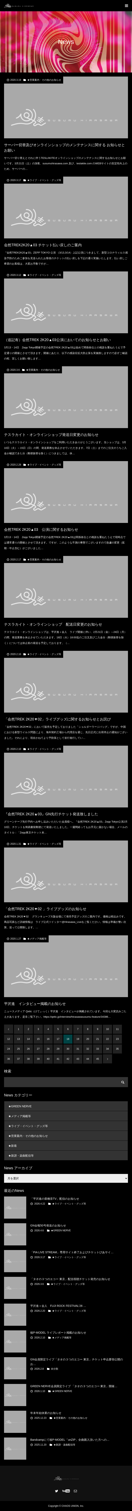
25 (18, 1048)
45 (97, 1059)
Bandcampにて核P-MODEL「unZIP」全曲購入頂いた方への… (69, 1439)
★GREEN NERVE (20, 1106)
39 (38, 1059)
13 (18, 1039)
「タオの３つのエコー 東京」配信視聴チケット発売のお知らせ (70, 1279)
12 (8, 1039)
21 (97, 1039)
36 (8, 1059)
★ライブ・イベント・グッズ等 (44, 180)
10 (107, 1029)
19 (77, 1039)
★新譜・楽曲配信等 (21, 1155)
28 (48, 1048)
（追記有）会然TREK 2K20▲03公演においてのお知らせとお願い (57, 340)
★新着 (12, 1145)
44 (87, 1059)
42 (68, 1059)
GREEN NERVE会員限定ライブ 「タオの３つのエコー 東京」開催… (73, 1386)
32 (87, 1048)
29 (58, 1048)
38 (28, 1059)
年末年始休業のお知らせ (45, 1413)
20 (87, 1039)
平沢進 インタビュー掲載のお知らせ (35, 1004)
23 (117, 1039)
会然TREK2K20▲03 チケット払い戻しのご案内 (43, 245)
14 (28, 1039)
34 (107, 1048)
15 (38, 1039)
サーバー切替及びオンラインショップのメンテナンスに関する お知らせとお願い (64, 147)
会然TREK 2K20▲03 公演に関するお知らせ (41, 530)
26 (28, 1048)
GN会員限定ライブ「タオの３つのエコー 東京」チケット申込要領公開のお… (76, 1361)
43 (77, 1059)
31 (77, 1048)
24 (8, 1048)
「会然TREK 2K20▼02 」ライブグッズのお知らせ (45, 909)
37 (18, 1059)
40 (48, 1059)
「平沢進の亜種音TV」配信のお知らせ (54, 1198)
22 (107, 1039)
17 (58, 1039)
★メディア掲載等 (37, 939)
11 (117, 1029)
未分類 (54, 1368)
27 (38, 1048)
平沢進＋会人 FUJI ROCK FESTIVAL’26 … (58, 1305)
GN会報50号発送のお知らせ (48, 1225)
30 (68, 1048)
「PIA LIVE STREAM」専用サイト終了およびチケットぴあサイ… (71, 1252)
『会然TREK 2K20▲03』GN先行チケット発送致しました (51, 814)
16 (48, 1039)
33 (97, 1048)
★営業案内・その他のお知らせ (44, 80)
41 (58, 1059)
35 (117, 1048)
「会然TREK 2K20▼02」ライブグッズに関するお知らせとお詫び (57, 719)
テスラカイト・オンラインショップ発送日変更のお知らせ (51, 435)
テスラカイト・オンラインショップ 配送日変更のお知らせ (53, 624)
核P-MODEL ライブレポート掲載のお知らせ (58, 1332)
